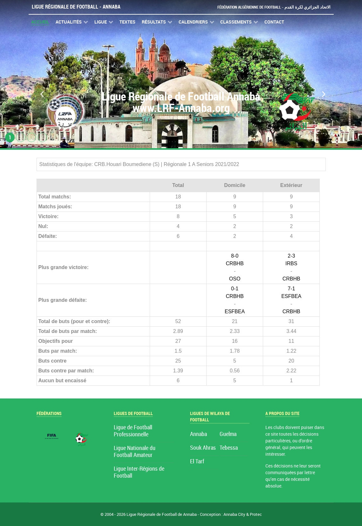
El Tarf (197, 461)
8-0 (234, 256)
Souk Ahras (203, 448)
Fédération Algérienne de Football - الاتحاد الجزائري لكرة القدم (274, 7)
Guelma (228, 434)
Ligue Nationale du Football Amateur (134, 452)
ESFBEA (235, 311)
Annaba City (234, 514)
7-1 (291, 288)
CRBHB (235, 263)
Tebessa (229, 448)
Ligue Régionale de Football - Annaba (76, 7)
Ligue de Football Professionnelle (133, 431)
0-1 (234, 288)
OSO (235, 278)
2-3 (291, 256)
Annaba (198, 434)
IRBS (291, 263)
